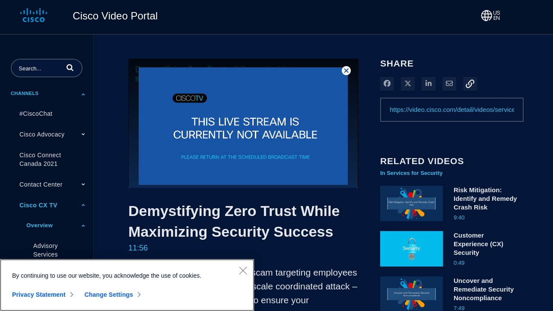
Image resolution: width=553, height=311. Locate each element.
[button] (70, 67)
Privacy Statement (39, 294)
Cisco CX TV (38, 205)
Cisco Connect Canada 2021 (40, 159)
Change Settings (108, 294)
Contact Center (41, 184)
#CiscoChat (35, 113)
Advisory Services (45, 250)
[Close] (242, 270)
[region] (127, 285)
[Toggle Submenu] (83, 94)
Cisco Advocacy (41, 134)
